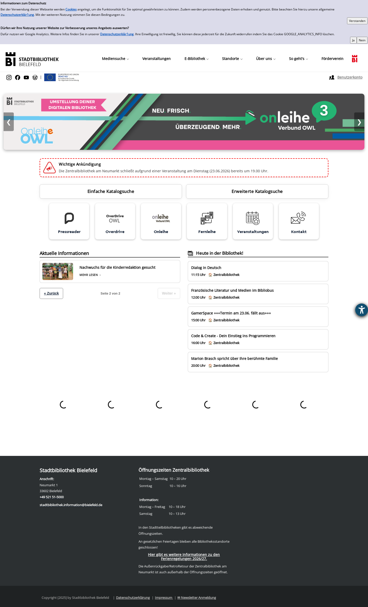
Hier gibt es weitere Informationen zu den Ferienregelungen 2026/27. (184, 556)
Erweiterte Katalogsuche (257, 191)
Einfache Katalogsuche (110, 191)
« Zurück (51, 293)
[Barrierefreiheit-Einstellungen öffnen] (361, 310)
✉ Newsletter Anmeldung (196, 597)
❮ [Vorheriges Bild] (8, 122)
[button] (115, 59)
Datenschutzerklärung (133, 597)
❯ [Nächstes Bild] (359, 122)
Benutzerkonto (349, 77)
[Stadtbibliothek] (32, 58)
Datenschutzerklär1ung (17, 15)
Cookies (71, 9)
